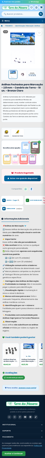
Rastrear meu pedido (11, 2)
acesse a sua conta (27, 388)
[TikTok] (36, 417)
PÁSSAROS (9, 26)
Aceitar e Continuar (14, 453)
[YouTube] (25, 417)
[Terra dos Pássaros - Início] (15, 7)
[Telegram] (30, 417)
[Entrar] (36, 7)
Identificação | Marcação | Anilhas (27, 26)
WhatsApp (34, 2)
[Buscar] (41, 14)
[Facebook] (20, 417)
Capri (16, 200)
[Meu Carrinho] (41, 7)
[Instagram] (14, 417)
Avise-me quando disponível (22, 178)
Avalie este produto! (13, 377)
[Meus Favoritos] (31, 7)
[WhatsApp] (9, 417)
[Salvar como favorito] (39, 32)
